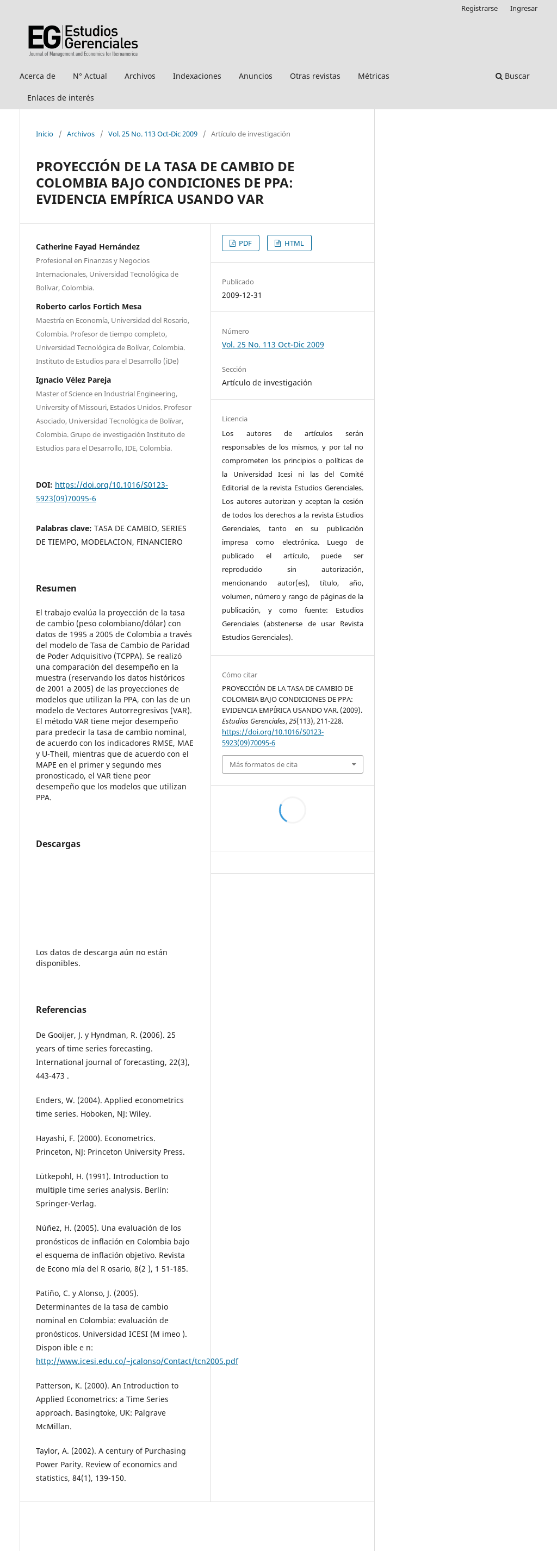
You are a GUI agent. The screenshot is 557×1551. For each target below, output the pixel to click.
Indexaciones (197, 76)
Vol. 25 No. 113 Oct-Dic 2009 (152, 134)
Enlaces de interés (60, 97)
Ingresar (523, 8)
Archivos (140, 76)
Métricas (373, 76)
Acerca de (37, 76)
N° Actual (90, 76)
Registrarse (479, 8)
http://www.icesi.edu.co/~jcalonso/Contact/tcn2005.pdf (137, 1361)
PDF (244, 243)
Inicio (44, 134)
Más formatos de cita (264, 764)
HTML (293, 243)
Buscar (513, 76)
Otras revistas (315, 76)
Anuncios (256, 76)
